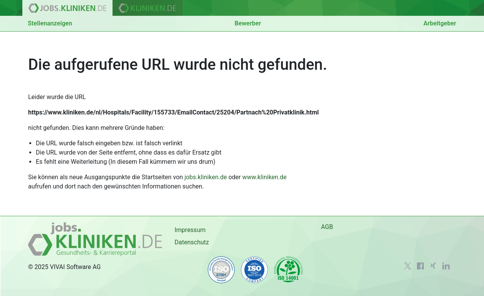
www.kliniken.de (264, 177)
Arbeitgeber (440, 23)
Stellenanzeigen (50, 23)
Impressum (190, 230)
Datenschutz (192, 242)
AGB (327, 226)
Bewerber (248, 23)
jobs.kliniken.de (206, 177)
